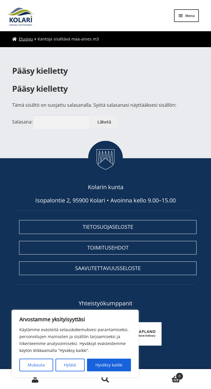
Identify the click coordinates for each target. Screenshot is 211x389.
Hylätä (70, 365)
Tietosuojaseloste (108, 226)
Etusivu (26, 39)
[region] (75, 343)
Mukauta (36, 365)
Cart (162, 375)
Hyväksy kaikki (109, 365)
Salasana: (51, 122)
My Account (35, 379)
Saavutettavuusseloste (108, 268)
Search (105, 379)
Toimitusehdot (108, 247)
